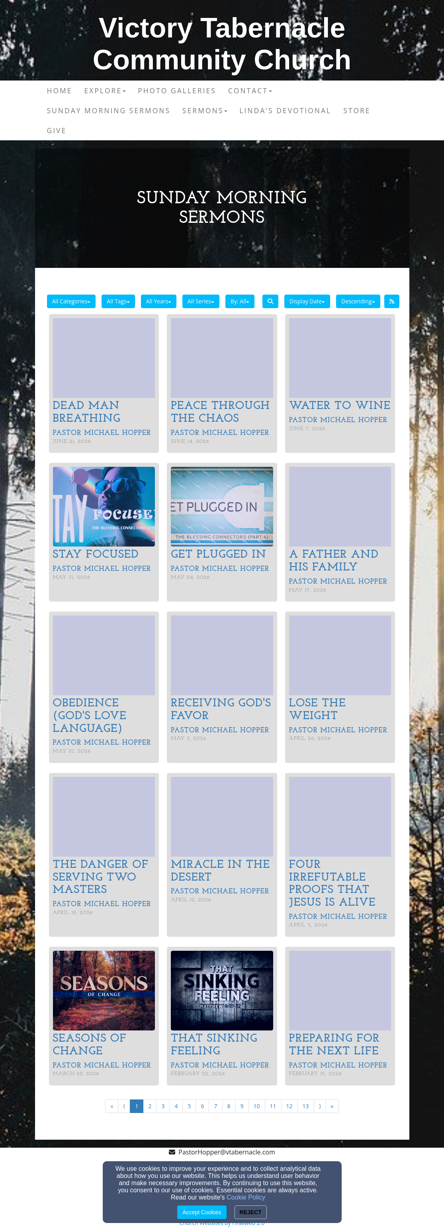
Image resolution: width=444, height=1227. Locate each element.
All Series (201, 301)
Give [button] (57, 130)
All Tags (118, 301)
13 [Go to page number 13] (306, 1106)
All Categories (71, 301)
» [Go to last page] (332, 1106)
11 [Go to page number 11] (273, 1106)
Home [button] (59, 90)
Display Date (307, 301)
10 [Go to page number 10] (257, 1106)
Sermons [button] (204, 110)
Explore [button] (105, 90)
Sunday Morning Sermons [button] (109, 110)
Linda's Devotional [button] (285, 110)
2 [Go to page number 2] (149, 1106)
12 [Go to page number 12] (289, 1106)
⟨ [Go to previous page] (124, 1106)
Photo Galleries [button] (177, 90)
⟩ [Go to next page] (320, 1106)
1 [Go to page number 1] (136, 1106)
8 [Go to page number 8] (229, 1106)
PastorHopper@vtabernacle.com (226, 1152)
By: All (240, 301)
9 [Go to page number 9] (242, 1106)
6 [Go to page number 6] (202, 1106)
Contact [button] (250, 90)
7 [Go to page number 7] (215, 1106)
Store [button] (356, 110)
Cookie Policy (246, 1197)
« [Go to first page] (111, 1106)
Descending (358, 301)
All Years (158, 301)
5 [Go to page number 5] (189, 1106)
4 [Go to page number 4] (176, 1106)
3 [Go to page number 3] (162, 1106)
